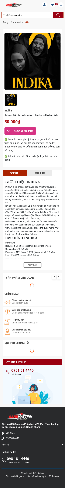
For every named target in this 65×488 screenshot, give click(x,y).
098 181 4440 (18, 457)
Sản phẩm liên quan (20, 277)
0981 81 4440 (22, 369)
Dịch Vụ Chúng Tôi (17, 341)
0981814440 (12, 436)
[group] (32, 61)
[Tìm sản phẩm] (27, 15)
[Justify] (57, 15)
